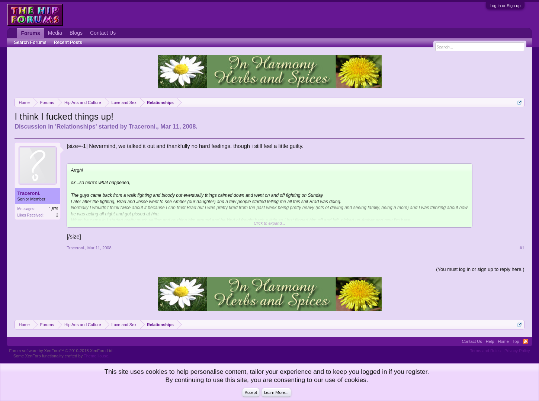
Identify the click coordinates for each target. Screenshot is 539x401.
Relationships (76, 126)
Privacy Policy (517, 350)
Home (503, 341)
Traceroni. (143, 126)
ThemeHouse (96, 356)
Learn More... (276, 392)
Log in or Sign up (505, 5)
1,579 (53, 209)
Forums (30, 33)
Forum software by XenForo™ (61, 350)
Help (490, 341)
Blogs (76, 33)
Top (516, 341)
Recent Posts (68, 42)
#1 (522, 248)
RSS (525, 341)
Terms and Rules (485, 350)
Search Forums (30, 42)
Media (55, 33)
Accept (251, 392)
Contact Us (103, 33)
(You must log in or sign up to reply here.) (480, 269)
